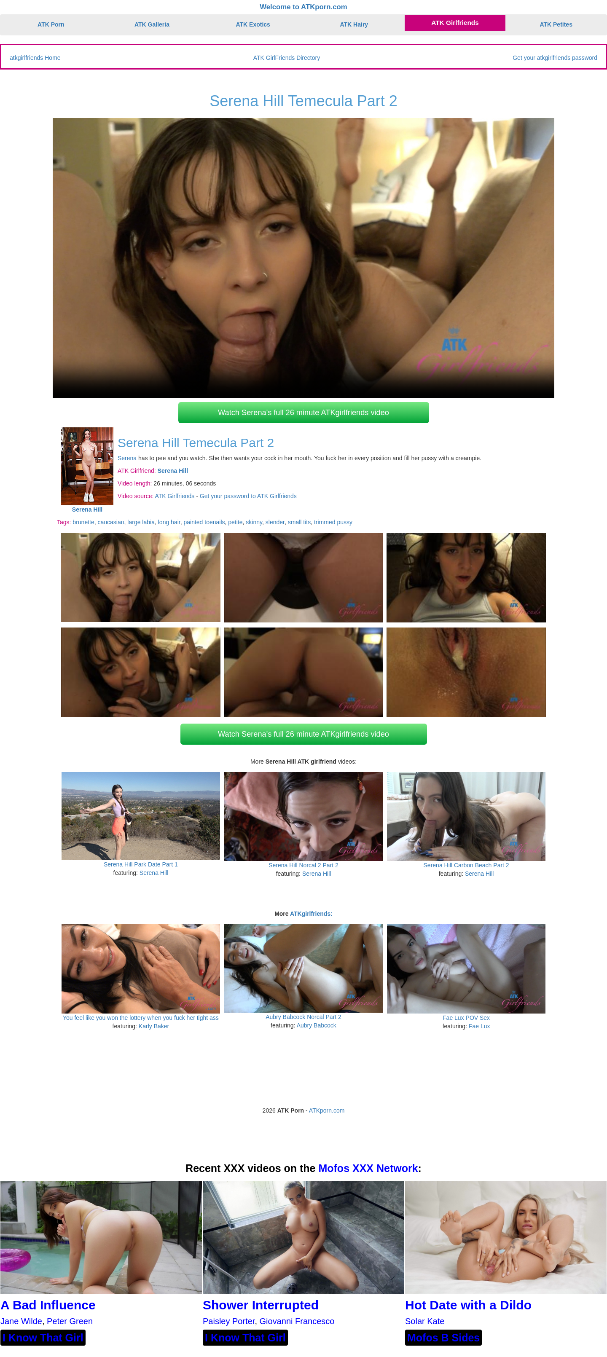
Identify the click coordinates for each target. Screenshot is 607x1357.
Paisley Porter (229, 1321)
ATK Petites (556, 24)
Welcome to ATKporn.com (303, 7)
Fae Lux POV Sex (466, 1017)
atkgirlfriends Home (35, 57)
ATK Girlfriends (455, 22)
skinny (254, 522)
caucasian (111, 522)
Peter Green (70, 1321)
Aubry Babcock (316, 1025)
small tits (299, 522)
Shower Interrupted (261, 1305)
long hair (169, 522)
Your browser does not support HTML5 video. (303, 258)
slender (275, 522)
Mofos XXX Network (368, 1168)
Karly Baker (154, 1026)
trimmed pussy (333, 522)
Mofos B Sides (443, 1338)
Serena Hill (154, 872)
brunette (83, 522)
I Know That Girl (43, 1338)
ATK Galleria (151, 24)
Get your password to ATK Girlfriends (248, 496)
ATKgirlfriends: (311, 913)
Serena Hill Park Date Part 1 (141, 864)
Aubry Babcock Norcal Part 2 (303, 1017)
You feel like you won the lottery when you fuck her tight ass (141, 1017)
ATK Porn (51, 24)
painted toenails (204, 522)
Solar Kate (424, 1321)
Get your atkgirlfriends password (555, 57)
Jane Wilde (21, 1321)
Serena (127, 458)
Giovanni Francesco (297, 1321)
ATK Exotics (253, 24)
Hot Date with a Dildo (468, 1305)
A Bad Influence (48, 1305)
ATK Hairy (354, 24)
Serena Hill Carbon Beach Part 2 (466, 865)
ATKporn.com (327, 1110)
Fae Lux (479, 1026)
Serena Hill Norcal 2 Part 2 (303, 865)
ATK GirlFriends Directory (286, 57)
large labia (141, 522)
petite (235, 522)
